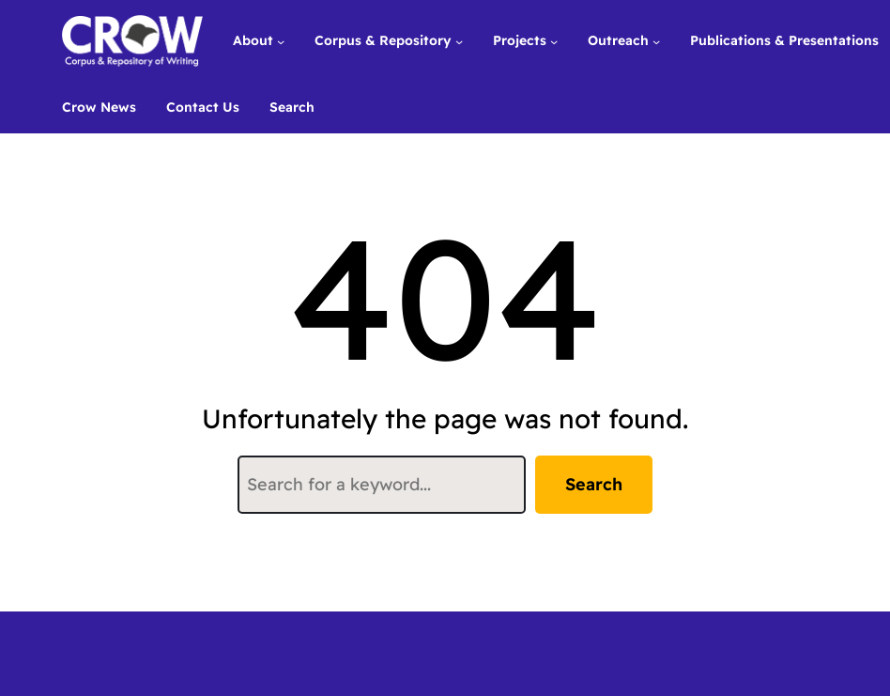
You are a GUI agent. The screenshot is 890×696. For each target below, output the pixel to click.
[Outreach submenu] (656, 40)
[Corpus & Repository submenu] (459, 40)
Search (593, 484)
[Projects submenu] (554, 40)
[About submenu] (280, 40)
